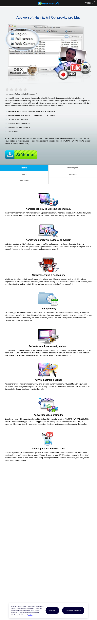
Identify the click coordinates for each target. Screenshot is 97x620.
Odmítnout (52, 610)
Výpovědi (72, 174)
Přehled (24, 168)
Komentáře (24, 181)
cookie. (30, 615)
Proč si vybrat (72, 168)
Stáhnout (25, 154)
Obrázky (24, 174)
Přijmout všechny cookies (73, 610)
